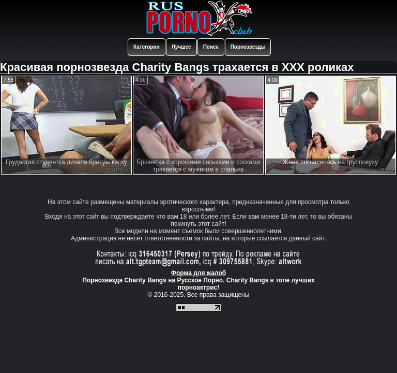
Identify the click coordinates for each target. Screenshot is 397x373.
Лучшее (181, 47)
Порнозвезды (248, 47)
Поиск (211, 47)
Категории (146, 47)
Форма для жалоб (198, 273)
